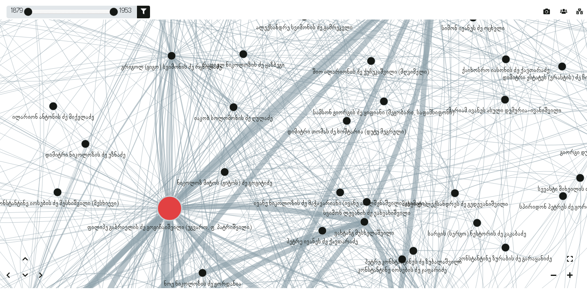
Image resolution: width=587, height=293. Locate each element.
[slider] (28, 12)
